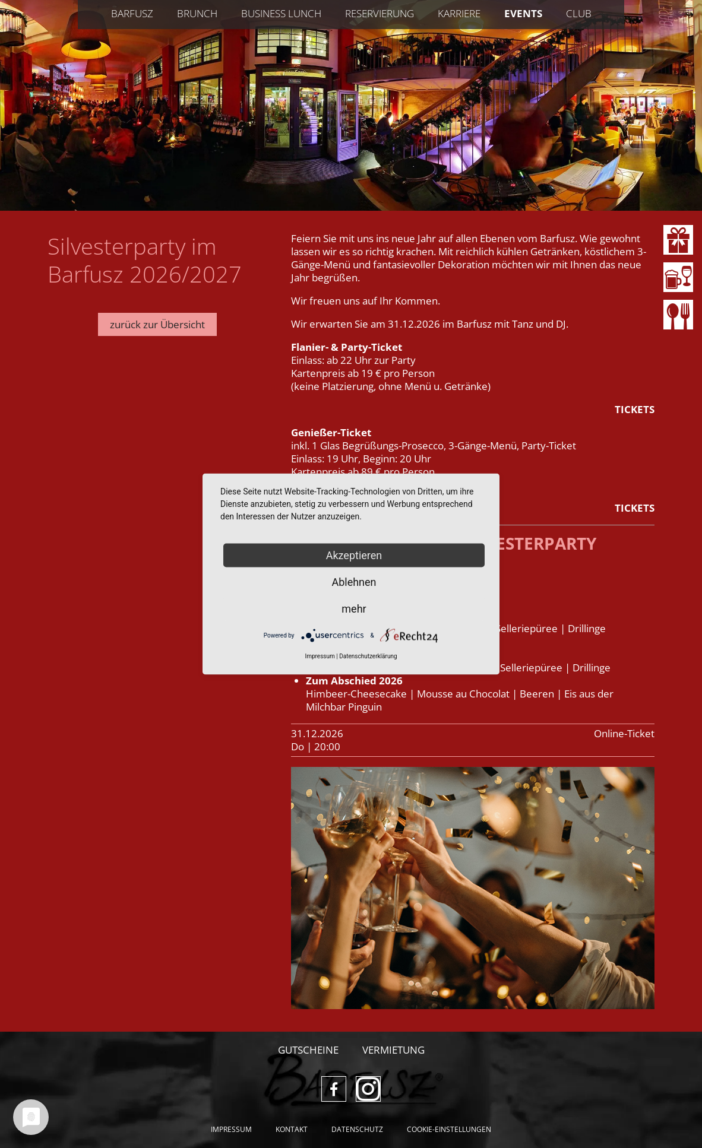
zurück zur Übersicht (157, 324)
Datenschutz (357, 1129)
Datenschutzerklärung (368, 656)
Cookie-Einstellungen (449, 1129)
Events (523, 13)
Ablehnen (353, 582)
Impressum (231, 1129)
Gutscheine (308, 1050)
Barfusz (132, 13)
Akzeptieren (354, 555)
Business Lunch (281, 13)
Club (579, 13)
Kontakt (292, 1129)
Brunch (197, 13)
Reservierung (379, 13)
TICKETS (634, 409)
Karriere (459, 13)
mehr (353, 608)
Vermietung (393, 1050)
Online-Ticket (624, 733)
